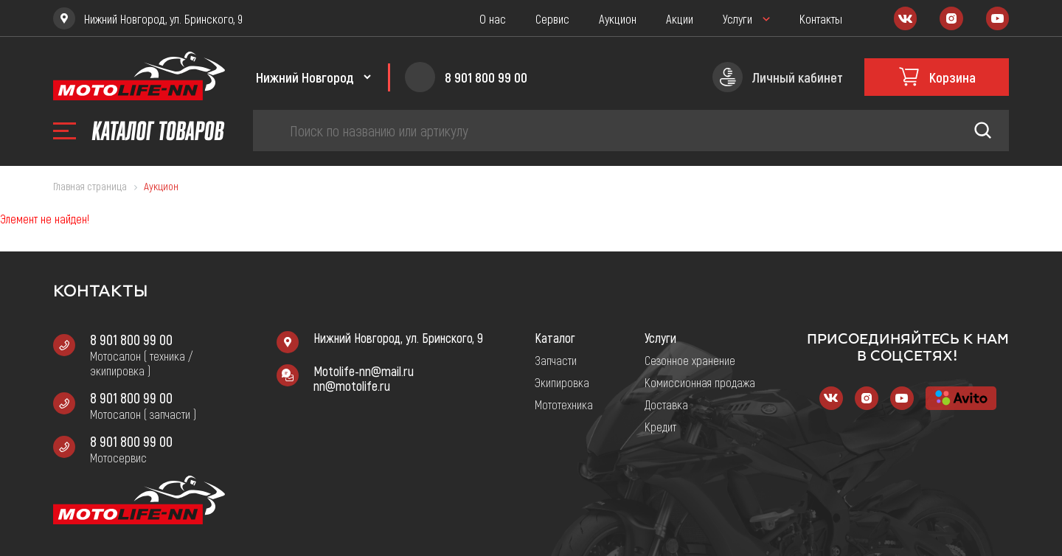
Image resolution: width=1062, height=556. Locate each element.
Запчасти (556, 359)
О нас (492, 18)
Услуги (737, 18)
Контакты (820, 18)
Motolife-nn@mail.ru (363, 371)
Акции (679, 18)
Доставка (666, 404)
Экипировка (562, 382)
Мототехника (564, 404)
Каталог (555, 337)
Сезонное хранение (690, 359)
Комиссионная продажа (700, 382)
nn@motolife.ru (351, 385)
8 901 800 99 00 (131, 339)
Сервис (552, 18)
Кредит (660, 426)
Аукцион (617, 18)
